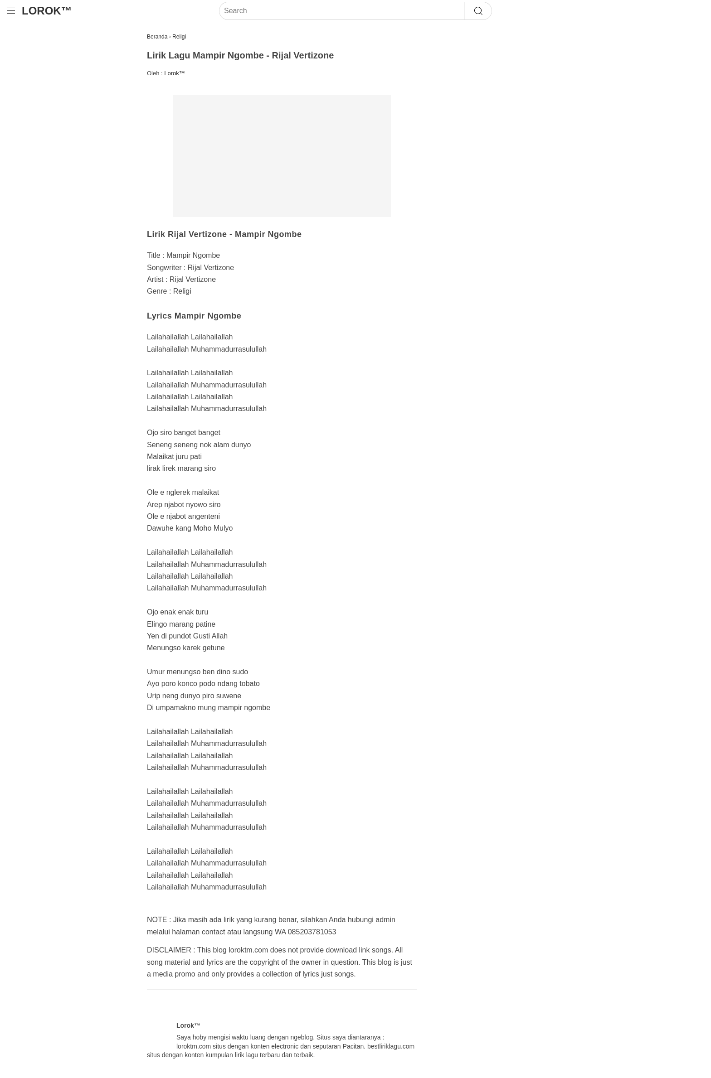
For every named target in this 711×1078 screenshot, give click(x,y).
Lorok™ (47, 11)
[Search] (341, 10)
